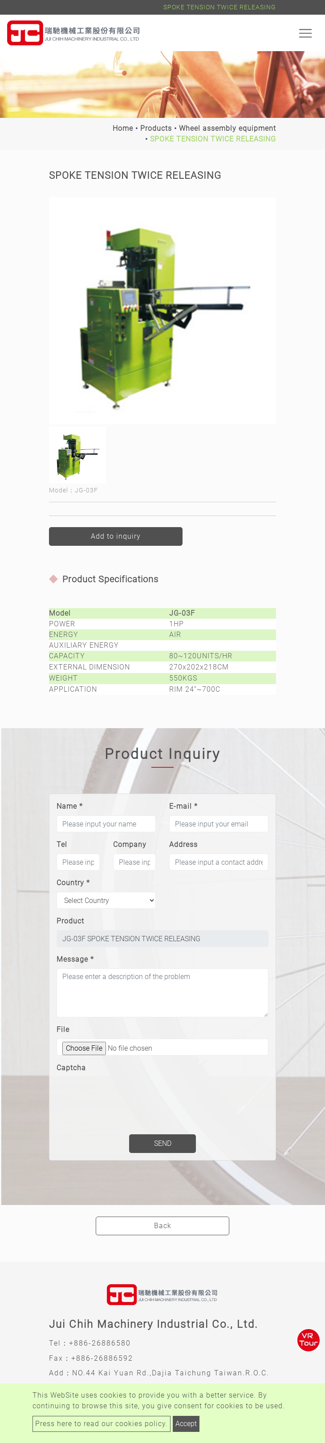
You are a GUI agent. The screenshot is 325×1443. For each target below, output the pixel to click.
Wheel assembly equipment (227, 128)
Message (75, 959)
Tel (62, 844)
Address (183, 844)
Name (70, 806)
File (63, 1029)
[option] (162, 311)
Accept (186, 1423)
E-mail (183, 806)
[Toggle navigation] (305, 33)
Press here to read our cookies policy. (101, 1423)
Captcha (71, 1068)
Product (70, 921)
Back (162, 1225)
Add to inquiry (116, 536)
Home (123, 128)
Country (73, 883)
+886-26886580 (100, 1343)
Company (129, 844)
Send (162, 1143)
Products (156, 128)
